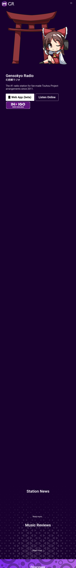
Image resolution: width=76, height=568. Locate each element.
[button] (71, 3)
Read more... (38, 516)
